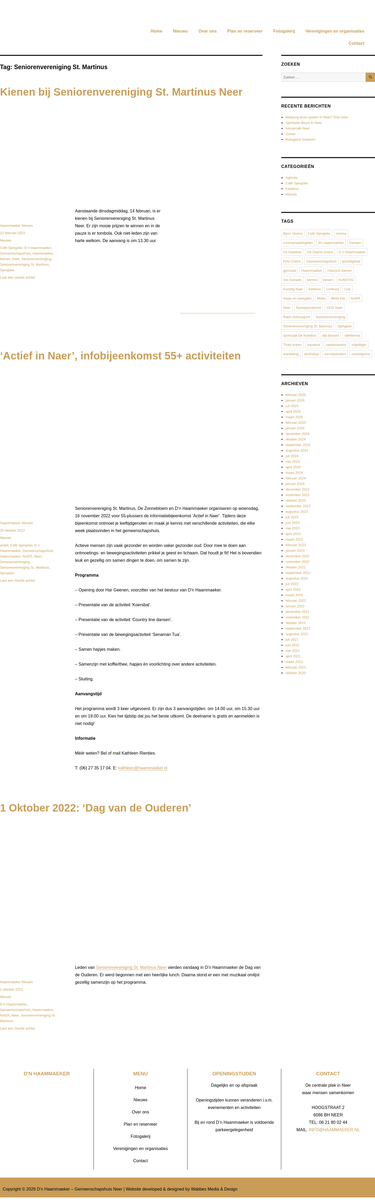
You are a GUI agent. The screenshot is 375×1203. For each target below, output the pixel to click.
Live (347, 289)
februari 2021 (295, 667)
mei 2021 (292, 651)
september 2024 (297, 445)
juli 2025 (291, 406)
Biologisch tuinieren (300, 139)
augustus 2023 (296, 512)
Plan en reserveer (244, 31)
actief (4, 545)
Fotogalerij (284, 31)
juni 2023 (292, 523)
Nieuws (180, 31)
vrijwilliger (358, 345)
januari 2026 (295, 400)
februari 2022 (295, 601)
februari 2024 (295, 478)
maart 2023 (294, 539)
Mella (321, 298)
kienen (5, 259)
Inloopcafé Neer (297, 128)
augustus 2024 (296, 450)
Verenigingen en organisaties (335, 31)
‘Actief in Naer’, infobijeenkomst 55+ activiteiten (120, 356)
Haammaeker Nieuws (16, 226)
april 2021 (293, 656)
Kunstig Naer (293, 289)
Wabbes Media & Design (214, 1189)
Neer (16, 259)
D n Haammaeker (37, 248)
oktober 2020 (295, 673)
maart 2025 (294, 417)
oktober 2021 (295, 623)
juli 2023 (291, 517)
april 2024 (293, 467)
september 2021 (297, 628)
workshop (311, 354)
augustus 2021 (296, 634)
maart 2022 (294, 595)
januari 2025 (295, 428)
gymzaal (289, 271)
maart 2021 (294, 662)
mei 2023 (292, 528)
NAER (27, 556)
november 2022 (297, 562)
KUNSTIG (346, 280)
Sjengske (7, 270)
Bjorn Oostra (292, 233)
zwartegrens (360, 354)
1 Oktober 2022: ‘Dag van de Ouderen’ (95, 808)
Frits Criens (292, 261)
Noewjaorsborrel (308, 308)
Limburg (332, 289)
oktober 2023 (295, 500)
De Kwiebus (292, 252)
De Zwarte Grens (320, 252)
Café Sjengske (11, 248)
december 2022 (297, 556)
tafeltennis (352, 335)
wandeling (291, 354)
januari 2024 (295, 484)
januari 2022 (295, 606)
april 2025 (293, 411)
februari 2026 (295, 395)
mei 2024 (292, 462)
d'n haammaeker (331, 243)
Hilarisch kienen (340, 271)
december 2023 (297, 489)
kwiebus (315, 289)
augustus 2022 (296, 578)
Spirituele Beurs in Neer (303, 123)
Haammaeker (42, 253)
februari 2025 (295, 423)
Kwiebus (291, 189)
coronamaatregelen (298, 243)
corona (341, 233)
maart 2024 (294, 473)
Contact (356, 43)
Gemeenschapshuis (15, 253)
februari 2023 (295, 545)
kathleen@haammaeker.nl (142, 768)
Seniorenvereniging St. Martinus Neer (131, 967)
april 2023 (293, 534)
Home (156, 31)
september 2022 (297, 573)
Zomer (290, 134)
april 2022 (293, 589)
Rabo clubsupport (296, 317)
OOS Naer (335, 308)
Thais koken (292, 345)
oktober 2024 (295, 439)
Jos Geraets (292, 280)
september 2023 (297, 506)
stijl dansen (330, 335)
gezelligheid (351, 261)
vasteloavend (336, 345)
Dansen (355, 243)
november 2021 (297, 617)
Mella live (338, 298)
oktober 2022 (295, 567)
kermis (312, 280)
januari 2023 (295, 551)
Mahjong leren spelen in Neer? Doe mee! (316, 117)
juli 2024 (291, 456)
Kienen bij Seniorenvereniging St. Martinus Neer (121, 92)
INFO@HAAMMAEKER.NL (334, 1130)
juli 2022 (291, 584)
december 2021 (297, 612)
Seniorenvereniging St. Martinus (24, 264)
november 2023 (297, 495)
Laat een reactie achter (17, 277)
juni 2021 (292, 645)
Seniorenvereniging (36, 259)
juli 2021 (291, 639)
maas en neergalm (297, 298)
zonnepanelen (335, 354)
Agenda (291, 178)
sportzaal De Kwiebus (299, 335)
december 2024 (297, 434)
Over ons (207, 31)
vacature (313, 345)
